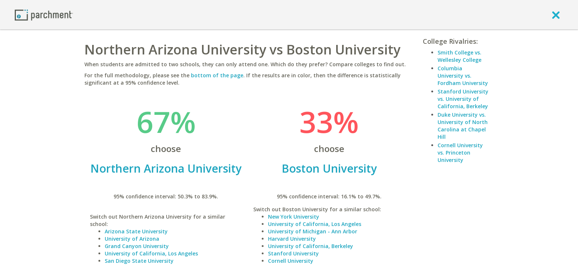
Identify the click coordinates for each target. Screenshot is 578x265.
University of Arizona (132, 238)
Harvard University (292, 238)
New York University (293, 216)
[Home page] (44, 14)
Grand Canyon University (137, 246)
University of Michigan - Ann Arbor (312, 231)
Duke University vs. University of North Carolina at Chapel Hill (463, 125)
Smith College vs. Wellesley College (459, 56)
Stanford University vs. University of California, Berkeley (463, 99)
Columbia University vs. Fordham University (463, 75)
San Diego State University (139, 260)
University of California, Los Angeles (151, 253)
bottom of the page (217, 75)
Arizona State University (136, 231)
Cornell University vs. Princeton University (460, 152)
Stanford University (293, 253)
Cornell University (290, 260)
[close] (556, 14)
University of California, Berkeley (310, 246)
